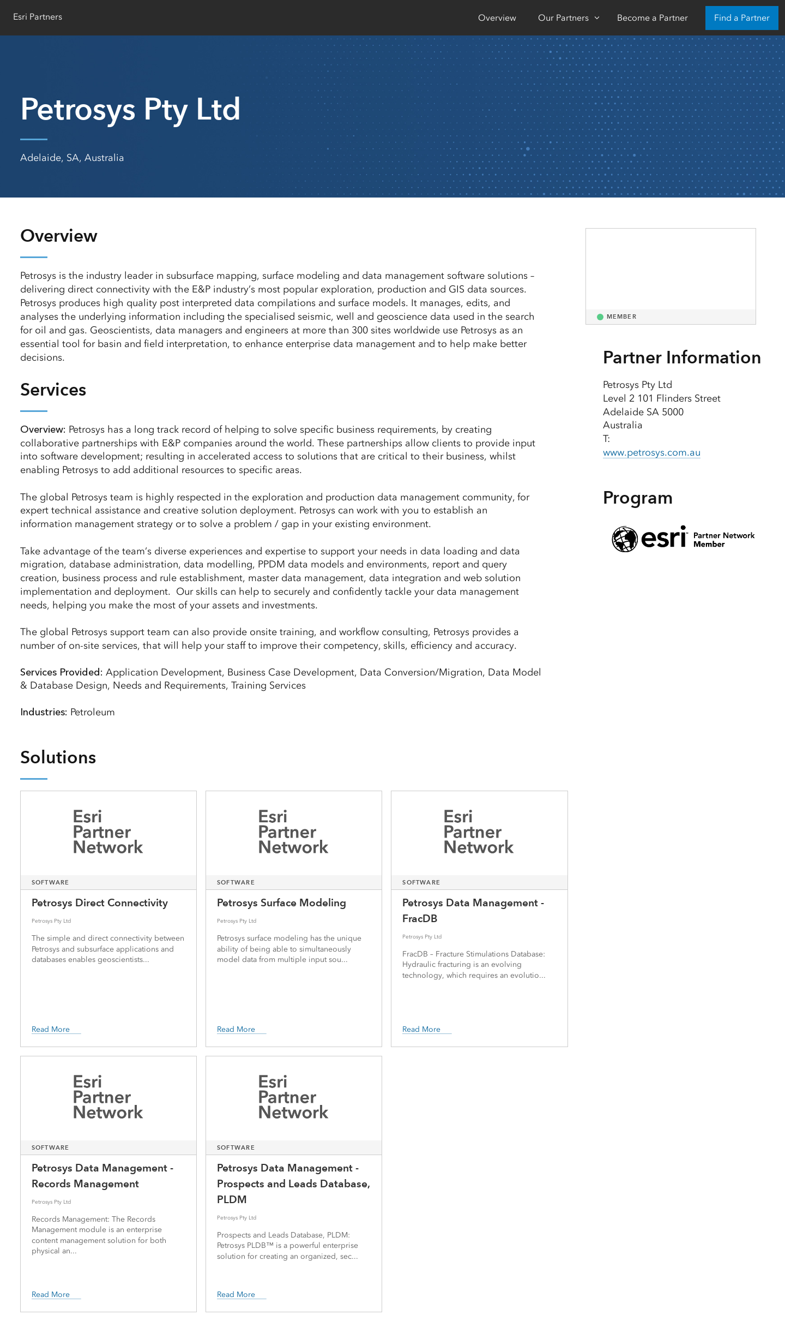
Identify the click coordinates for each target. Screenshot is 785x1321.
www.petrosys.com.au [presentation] (652, 452)
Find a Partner (742, 18)
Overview (497, 18)
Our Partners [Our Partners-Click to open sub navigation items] (563, 18)
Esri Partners (37, 16)
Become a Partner (652, 18)
